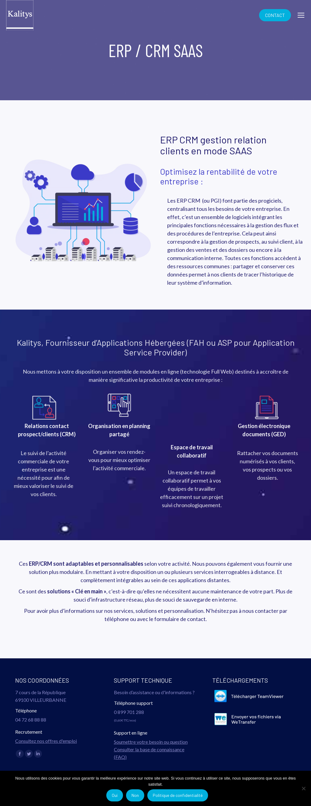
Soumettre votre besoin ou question (151, 742)
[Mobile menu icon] (301, 15)
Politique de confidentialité (178, 795)
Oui (115, 795)
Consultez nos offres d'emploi (46, 741)
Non (135, 795)
